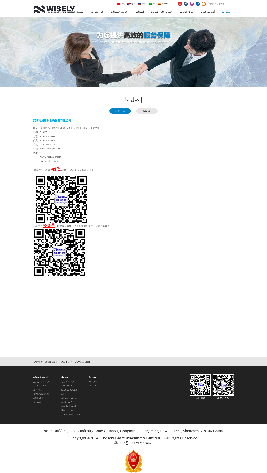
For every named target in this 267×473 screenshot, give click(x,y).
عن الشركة (97, 11)
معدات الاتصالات (68, 386)
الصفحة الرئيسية (75, 11)
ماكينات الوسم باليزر (42, 381)
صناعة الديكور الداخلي (70, 414)
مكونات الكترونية (68, 381)
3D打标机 (37, 390)
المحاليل (139, 11)
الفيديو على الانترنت (161, 11)
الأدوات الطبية (67, 402)
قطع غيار (37, 402)
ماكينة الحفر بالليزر (41, 386)
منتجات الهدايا (67, 410)
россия (142, 3)
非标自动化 (38, 398)
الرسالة (147, 111)
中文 (121, 3)
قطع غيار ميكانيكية (69, 390)
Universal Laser (82, 362)
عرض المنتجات (119, 11)
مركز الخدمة (186, 11)
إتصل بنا (226, 11)
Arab (152, 3)
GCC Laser (66, 362)
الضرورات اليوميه (68, 406)
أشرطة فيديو (207, 11)
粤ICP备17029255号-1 (133, 443)
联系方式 (120, 111)
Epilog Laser (51, 362)
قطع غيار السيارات (69, 398)
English (131, 3)
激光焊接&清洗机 (41, 394)
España (163, 3)
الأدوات (64, 394)
